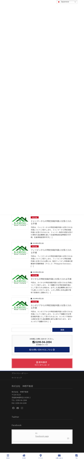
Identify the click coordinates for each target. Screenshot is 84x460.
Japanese (63, 1)
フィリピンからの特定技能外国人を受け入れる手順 (51, 251)
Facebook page (42, 436)
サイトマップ (17, 377)
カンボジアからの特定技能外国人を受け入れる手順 (51, 306)
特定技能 (34, 217)
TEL (76, 456)
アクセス (40, 456)
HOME (24, 456)
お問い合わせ (59, 456)
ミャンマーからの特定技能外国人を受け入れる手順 (51, 222)
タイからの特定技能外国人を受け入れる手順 (51, 278)
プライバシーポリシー (20, 373)
